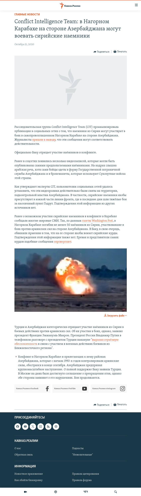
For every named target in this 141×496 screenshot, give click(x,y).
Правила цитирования (85, 474)
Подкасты (78, 448)
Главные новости (27, 14)
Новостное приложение (28, 474)
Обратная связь (23, 454)
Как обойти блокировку (28, 480)
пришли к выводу (43, 139)
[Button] (101, 52)
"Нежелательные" (82, 454)
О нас (17, 448)
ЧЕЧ (86, 491)
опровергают (62, 241)
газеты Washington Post (97, 220)
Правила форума (82, 480)
